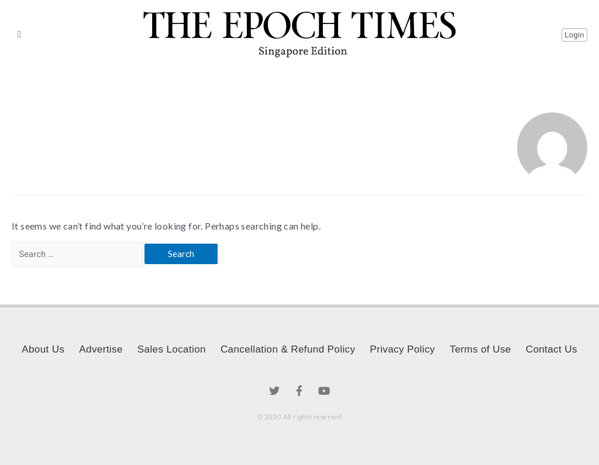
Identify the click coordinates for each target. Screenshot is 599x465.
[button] (19, 34)
